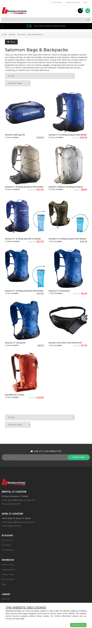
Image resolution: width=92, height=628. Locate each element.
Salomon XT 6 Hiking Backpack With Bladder (67, 238)
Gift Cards (56, 2)
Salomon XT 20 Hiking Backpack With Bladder (24, 186)
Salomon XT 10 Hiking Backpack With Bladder (24, 290)
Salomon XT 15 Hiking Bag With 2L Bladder (23, 238)
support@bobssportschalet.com (21, 500)
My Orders (6, 545)
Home (4, 34)
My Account (7, 540)
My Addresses (8, 550)
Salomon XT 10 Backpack (59, 290)
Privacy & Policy (12, 619)
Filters (11, 42)
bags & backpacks (35, 34)
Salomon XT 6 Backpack (15, 342)
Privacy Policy (8, 574)
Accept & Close (78, 625)
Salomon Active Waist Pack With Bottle (65, 342)
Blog (4, 584)
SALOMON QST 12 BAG (14, 394)
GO (87, 19)
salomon (21, 34)
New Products (8, 579)
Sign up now (79, 457)
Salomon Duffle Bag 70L (15, 134)
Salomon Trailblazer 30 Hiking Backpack (66, 186)
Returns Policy (8, 565)
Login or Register (72, 2)
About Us (6, 599)
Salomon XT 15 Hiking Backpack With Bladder (68, 134)
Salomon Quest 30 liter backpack (53, 62)
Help (86, 2)
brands (12, 34)
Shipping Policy (8, 569)
